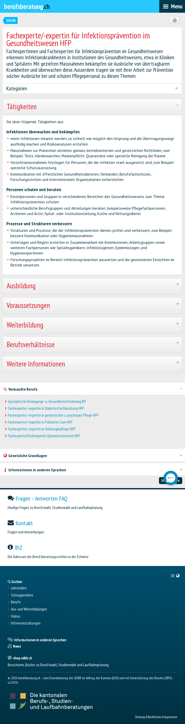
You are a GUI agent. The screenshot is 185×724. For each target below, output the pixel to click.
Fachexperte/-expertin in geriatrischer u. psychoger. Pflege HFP (53, 415)
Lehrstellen (19, 588)
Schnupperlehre (22, 595)
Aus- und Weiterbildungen (29, 609)
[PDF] (174, 20)
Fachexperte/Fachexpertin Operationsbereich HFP (44, 435)
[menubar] (172, 6)
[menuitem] (175, 575)
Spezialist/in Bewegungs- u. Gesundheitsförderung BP (47, 401)
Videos (15, 616)
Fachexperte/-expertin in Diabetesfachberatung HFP (46, 408)
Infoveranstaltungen (26, 623)
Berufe (16, 602)
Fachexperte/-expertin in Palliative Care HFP (40, 422)
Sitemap (140, 717)
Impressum (170, 717)
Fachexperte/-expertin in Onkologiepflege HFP (42, 429)
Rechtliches (154, 717)
